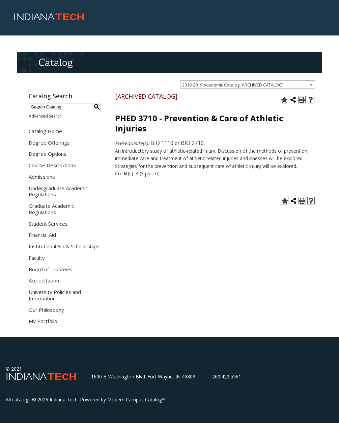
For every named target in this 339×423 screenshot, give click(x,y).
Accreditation (44, 280)
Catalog (55, 62)
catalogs (21, 399)
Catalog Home (45, 131)
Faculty (37, 257)
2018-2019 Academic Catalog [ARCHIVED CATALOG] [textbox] (233, 85)
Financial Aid (42, 234)
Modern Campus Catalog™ (136, 399)
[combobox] (247, 84)
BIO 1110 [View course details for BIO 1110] (161, 143)
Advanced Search (45, 116)
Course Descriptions (52, 165)
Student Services (48, 223)
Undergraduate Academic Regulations (58, 191)
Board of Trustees (50, 269)
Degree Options (47, 153)
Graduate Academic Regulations (51, 209)
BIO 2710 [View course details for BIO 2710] (192, 143)
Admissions (42, 176)
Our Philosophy (46, 309)
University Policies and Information (55, 295)
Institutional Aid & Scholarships (64, 246)
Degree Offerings (49, 142)
